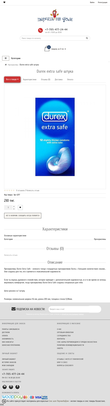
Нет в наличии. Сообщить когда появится (22, 216)
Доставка (59, 79)
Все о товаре (12, 79)
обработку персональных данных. (73, 314)
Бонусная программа (11, 345)
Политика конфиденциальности (70, 345)
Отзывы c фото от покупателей (70, 359)
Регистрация (102, 2)
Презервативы (13, 65)
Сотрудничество (64, 336)
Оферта (60, 348)
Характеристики (29, 79)
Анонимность (8, 339)
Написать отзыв (32, 190)
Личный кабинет (9, 359)
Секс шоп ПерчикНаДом (59, 401)
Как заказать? (8, 342)
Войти (92, 2)
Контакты (61, 339)
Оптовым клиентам (65, 332)
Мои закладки (8, 365)
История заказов (9, 362)
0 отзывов (19, 190)
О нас (59, 329)
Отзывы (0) (45, 79)
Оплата (70, 79)
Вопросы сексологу (65, 365)
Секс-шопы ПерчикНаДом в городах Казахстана (77, 342)
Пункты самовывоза (10, 329)
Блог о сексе (62, 362)
